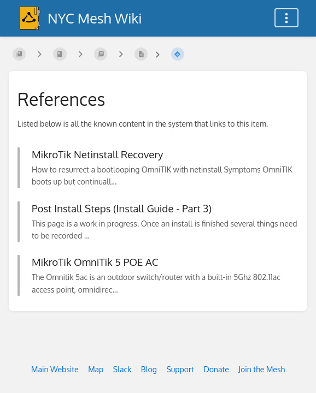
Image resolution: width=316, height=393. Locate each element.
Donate (216, 369)
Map (95, 369)
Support (180, 369)
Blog (149, 369)
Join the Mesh (261, 369)
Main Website (55, 369)
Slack (122, 369)
